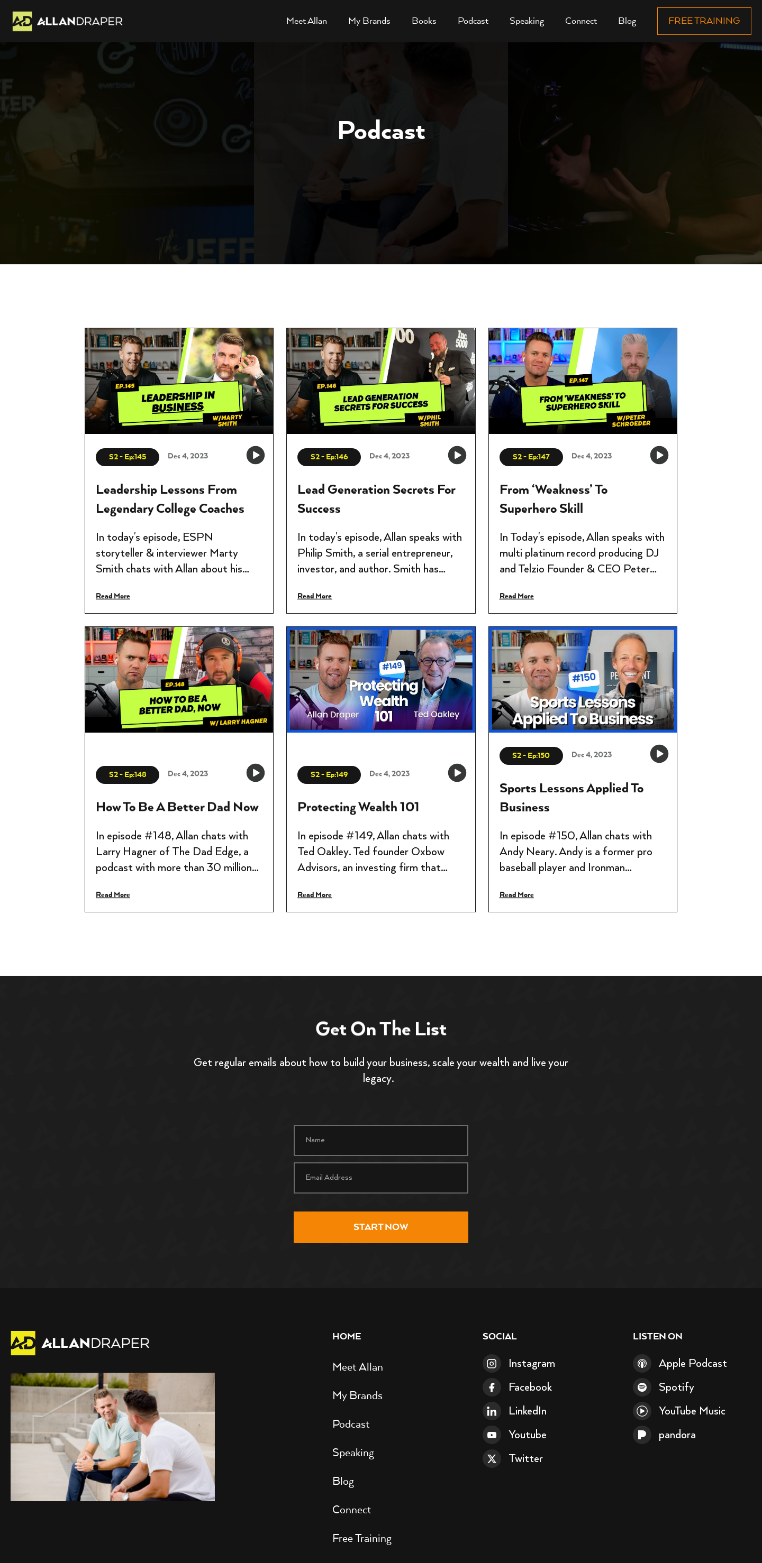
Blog (627, 21)
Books (424, 21)
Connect (581, 21)
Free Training (704, 21)
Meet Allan (306, 21)
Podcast (473, 21)
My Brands (369, 21)
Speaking (527, 21)
